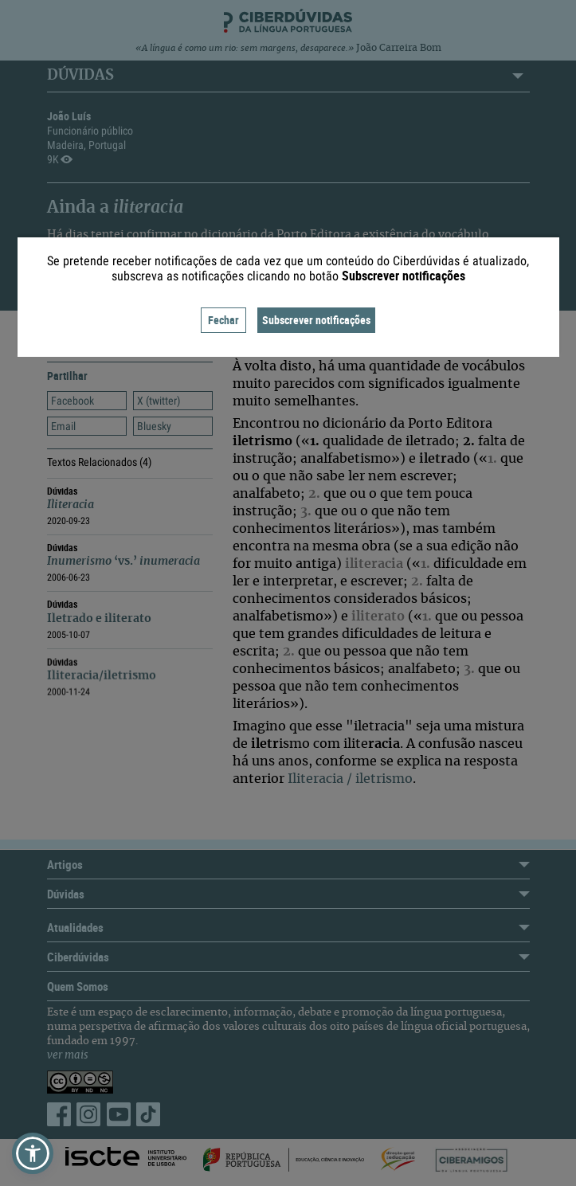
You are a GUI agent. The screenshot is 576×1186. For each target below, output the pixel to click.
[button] (32, 1153)
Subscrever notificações (316, 319)
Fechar (223, 319)
